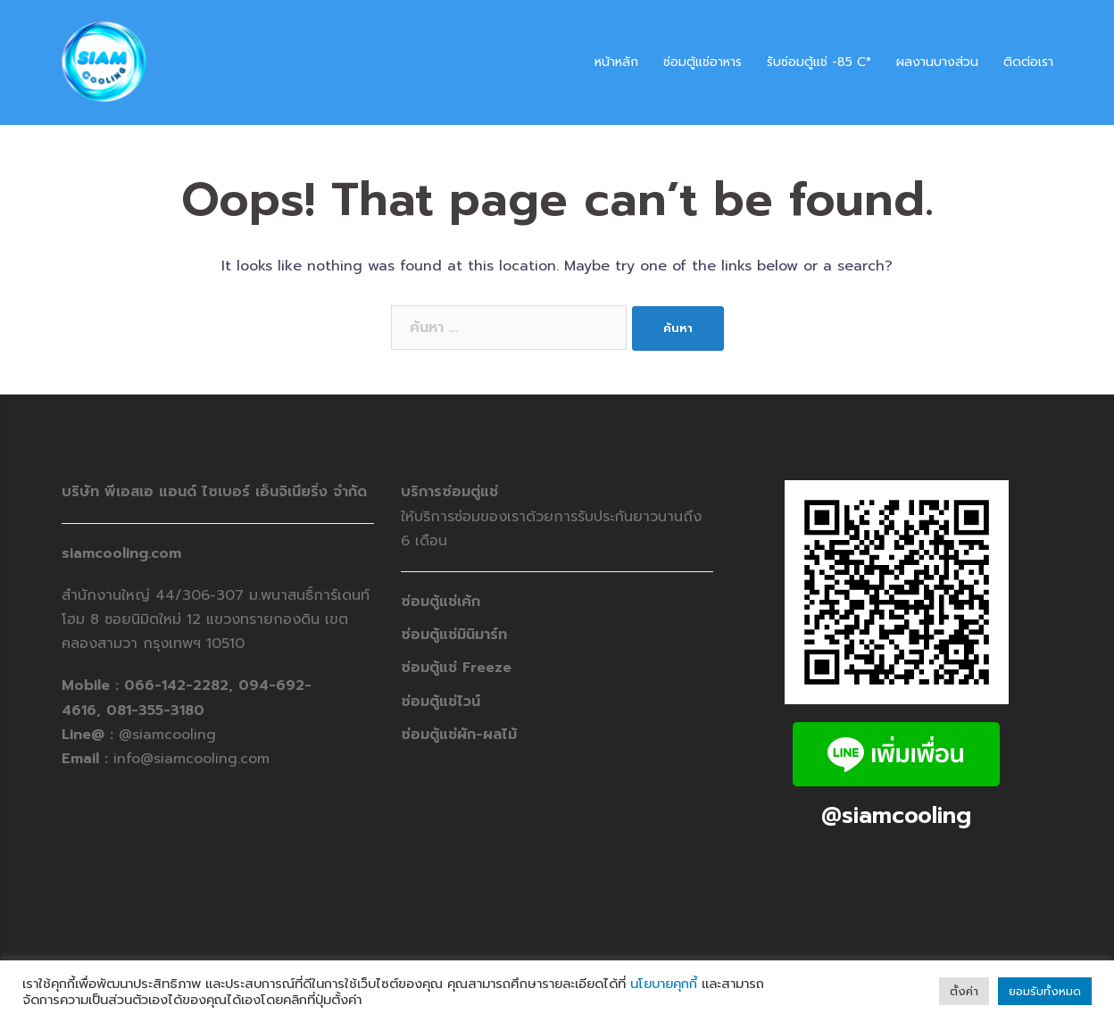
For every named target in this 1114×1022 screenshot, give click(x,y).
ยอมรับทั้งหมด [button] (1045, 991)
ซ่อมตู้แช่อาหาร (702, 62)
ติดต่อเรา (1028, 62)
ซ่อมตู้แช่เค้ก (440, 601)
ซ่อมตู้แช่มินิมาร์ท (454, 634)
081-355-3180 (155, 710)
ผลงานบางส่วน (937, 62)
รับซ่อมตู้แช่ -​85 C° (819, 62)
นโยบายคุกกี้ (664, 983)
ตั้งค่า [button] (964, 991)
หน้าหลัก (616, 62)
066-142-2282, (181, 685)
